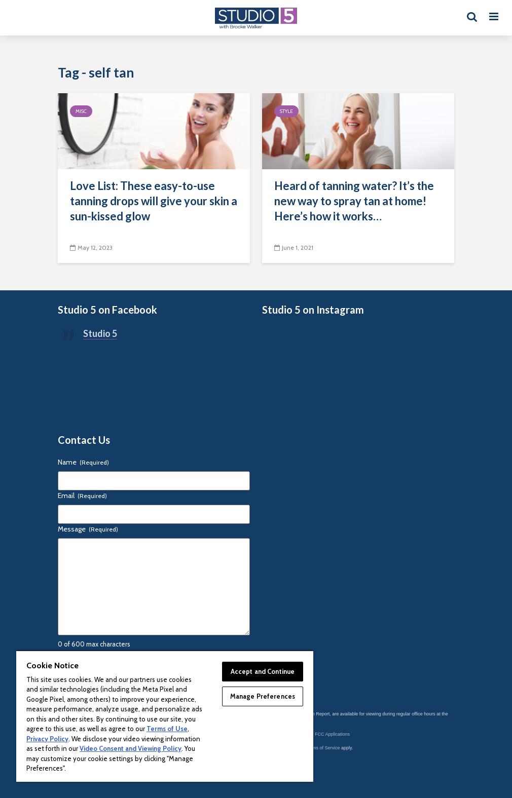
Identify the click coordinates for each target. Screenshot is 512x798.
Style (286, 111)
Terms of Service (323, 747)
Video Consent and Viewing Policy (130, 748)
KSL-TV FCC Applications (324, 734)
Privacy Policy (47, 739)
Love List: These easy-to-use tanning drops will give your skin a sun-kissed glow (153, 201)
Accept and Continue (263, 671)
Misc (81, 111)
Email (82, 495)
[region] (164, 716)
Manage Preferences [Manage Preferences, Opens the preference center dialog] (262, 696)
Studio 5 (100, 333)
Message (88, 529)
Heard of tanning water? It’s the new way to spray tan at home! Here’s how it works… (354, 201)
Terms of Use (167, 729)
